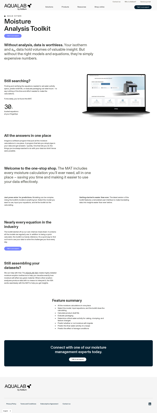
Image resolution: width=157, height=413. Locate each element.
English (5, 411)
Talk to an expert (13, 36)
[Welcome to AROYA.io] (17, 7)
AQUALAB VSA (31, 273)
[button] (50, 7)
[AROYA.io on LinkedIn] (150, 404)
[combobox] (7, 411)
